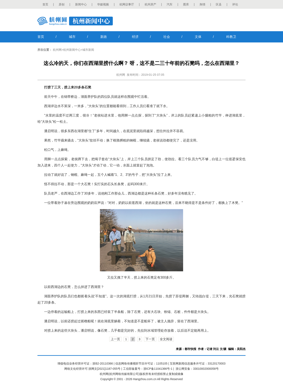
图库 (186, 4)
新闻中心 (81, 4)
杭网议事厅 (126, 4)
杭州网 (57, 49)
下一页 (150, 339)
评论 (235, 4)
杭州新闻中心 (72, 49)
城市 (72, 36)
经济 (135, 36)
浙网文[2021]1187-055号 (104, 368)
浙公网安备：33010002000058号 (197, 368)
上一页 (115, 339)
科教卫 (231, 36)
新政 (103, 36)
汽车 (170, 4)
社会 (166, 36)
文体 (198, 36)
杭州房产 (150, 4)
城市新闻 (88, 49)
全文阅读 (166, 339)
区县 (219, 4)
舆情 (202, 4)
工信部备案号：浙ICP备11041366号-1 (148, 368)
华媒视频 (103, 4)
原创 (62, 4)
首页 (45, 4)
